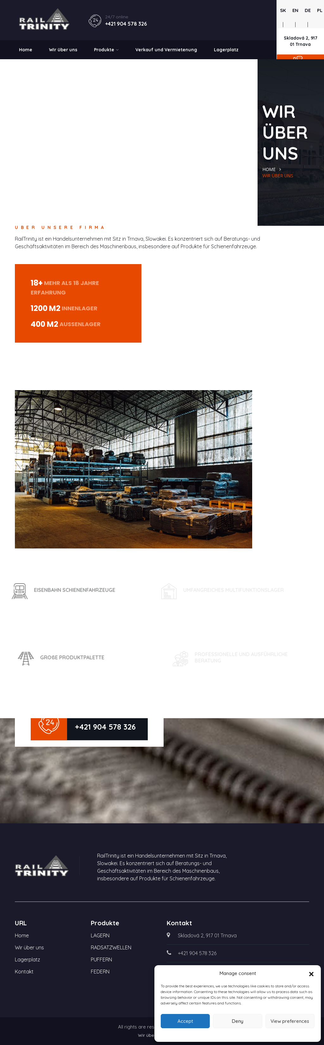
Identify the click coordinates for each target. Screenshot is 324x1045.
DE (308, 10)
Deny (237, 1021)
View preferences (290, 1021)
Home (25, 50)
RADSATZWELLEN (111, 947)
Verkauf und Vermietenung (166, 50)
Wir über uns (63, 50)
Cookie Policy (238, 1034)
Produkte (106, 50)
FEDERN (100, 971)
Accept (185, 1021)
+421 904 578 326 (126, 24)
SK (283, 10)
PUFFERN (101, 959)
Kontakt (28, 69)
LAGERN (100, 935)
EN (295, 10)
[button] (311, 973)
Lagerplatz (226, 50)
